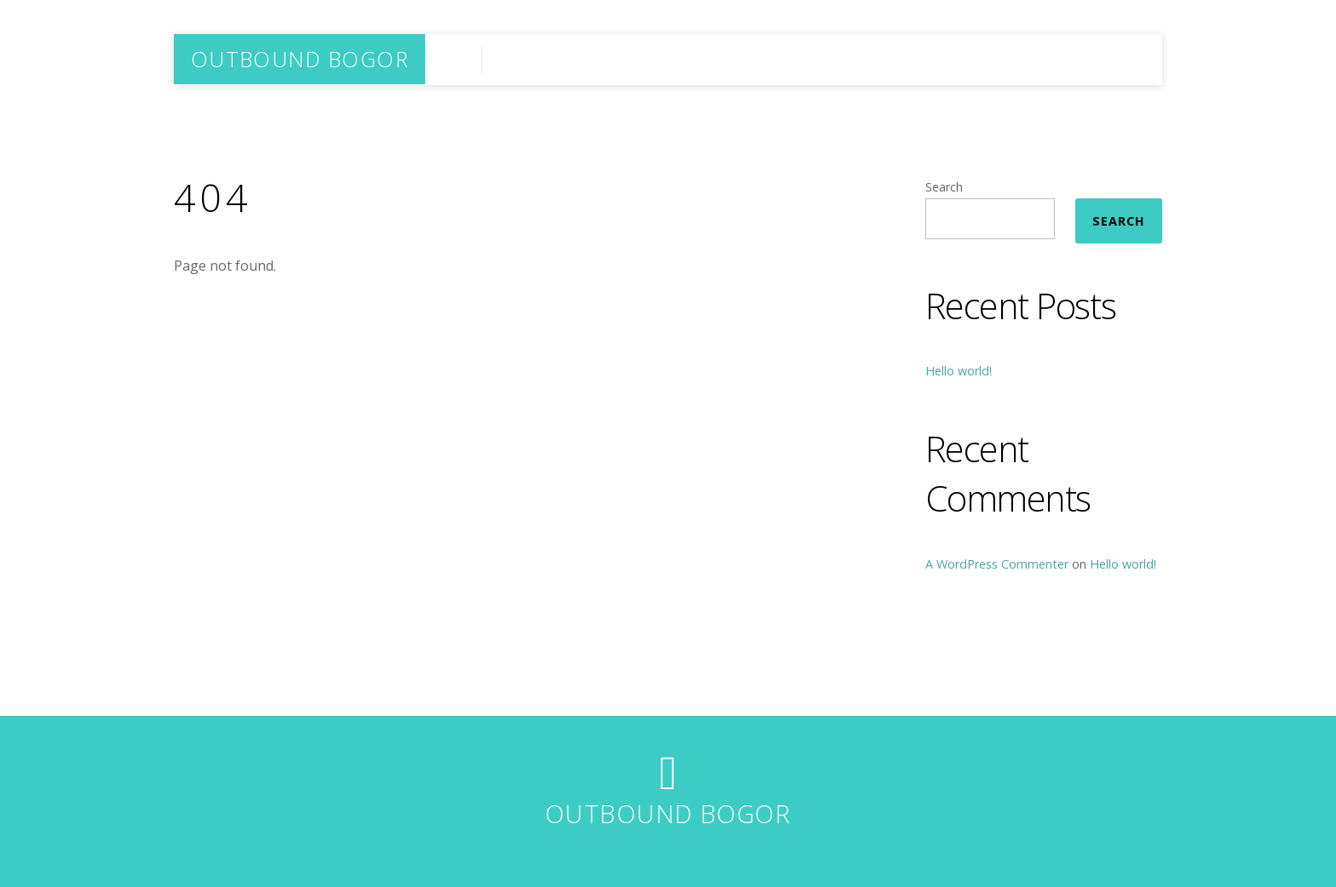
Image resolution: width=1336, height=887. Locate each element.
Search (944, 187)
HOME (1119, 59)
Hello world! (958, 371)
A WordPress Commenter (996, 564)
